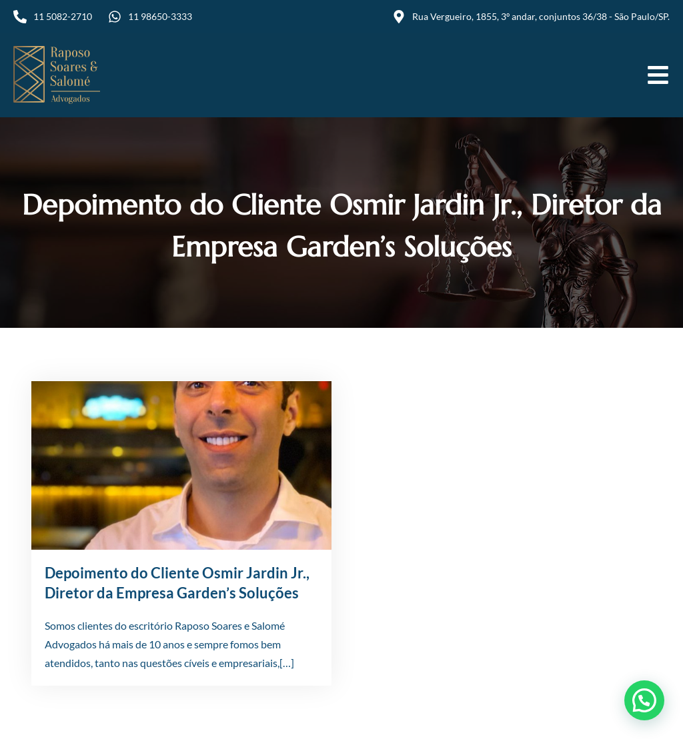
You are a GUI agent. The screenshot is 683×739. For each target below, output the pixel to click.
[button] (644, 700)
